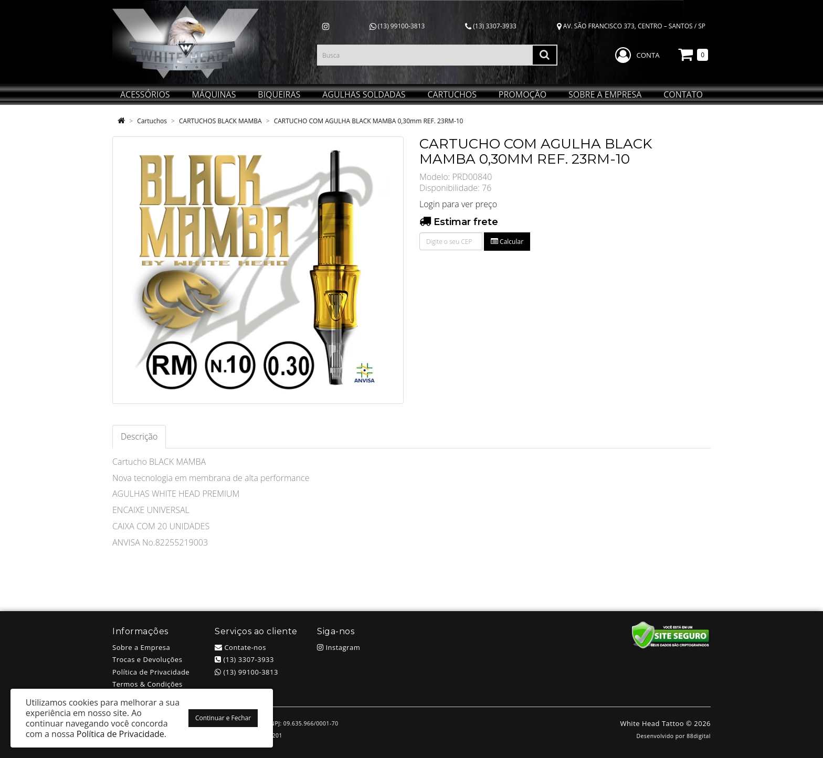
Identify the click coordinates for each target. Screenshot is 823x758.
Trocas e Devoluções (147, 659)
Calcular (507, 241)
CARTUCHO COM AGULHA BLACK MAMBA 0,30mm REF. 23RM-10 (368, 120)
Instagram (338, 647)
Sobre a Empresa (141, 647)
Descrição (139, 436)
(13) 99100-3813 (397, 26)
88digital (699, 736)
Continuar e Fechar (223, 717)
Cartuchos (152, 120)
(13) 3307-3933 (490, 26)
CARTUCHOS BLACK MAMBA (220, 120)
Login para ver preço (458, 204)
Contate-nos (240, 647)
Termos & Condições (147, 684)
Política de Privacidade (150, 672)
